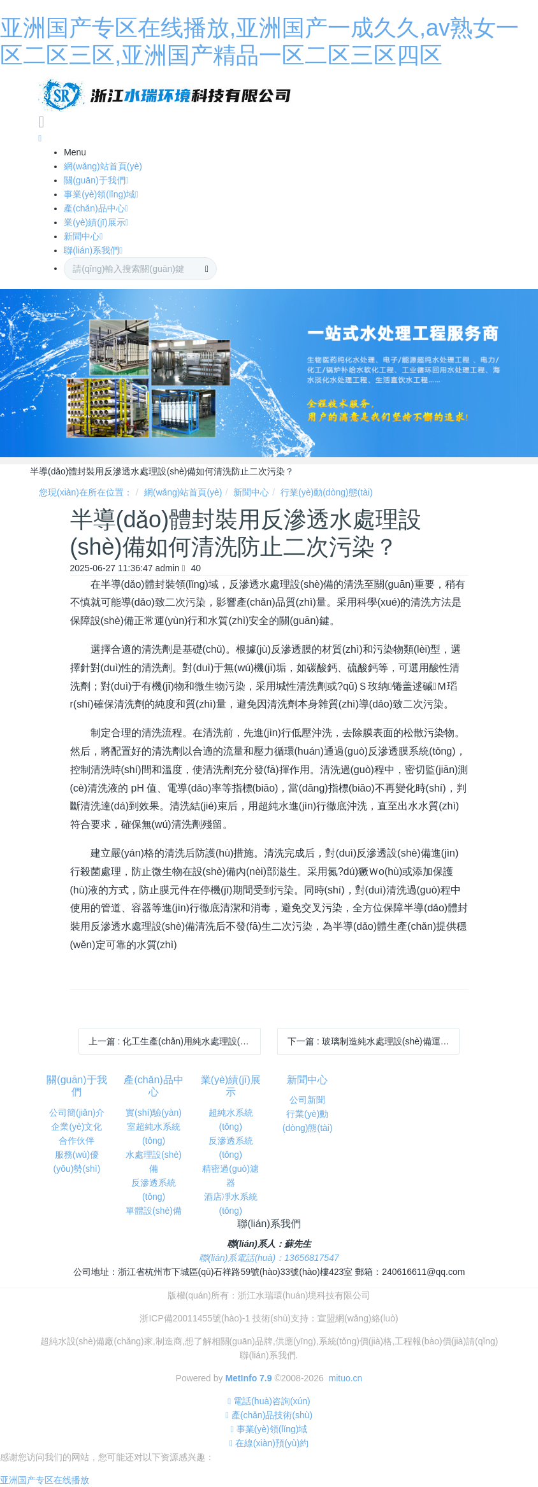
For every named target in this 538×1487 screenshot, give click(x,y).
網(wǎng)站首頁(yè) (183, 492)
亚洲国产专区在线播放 (44, 1480)
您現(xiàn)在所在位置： (86, 492)
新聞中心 (251, 492)
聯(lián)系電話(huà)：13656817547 (268, 1258)
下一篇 (373, 1041)
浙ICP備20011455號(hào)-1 (195, 1318)
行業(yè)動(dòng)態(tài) (326, 492)
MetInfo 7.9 (248, 1378)
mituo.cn (345, 1378)
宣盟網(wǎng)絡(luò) (357, 1318)
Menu (75, 152)
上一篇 (175, 1041)
